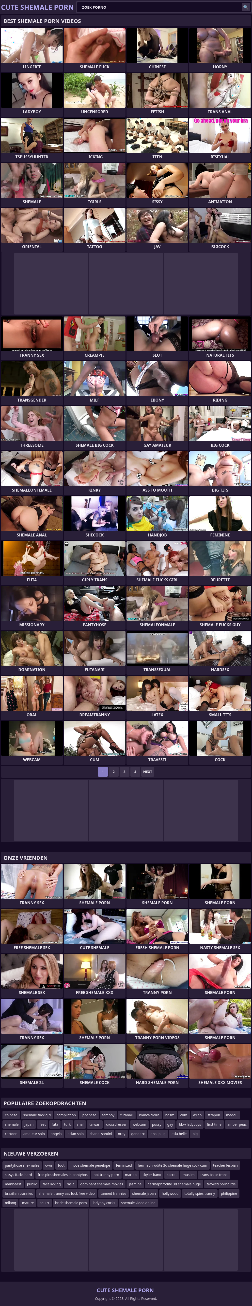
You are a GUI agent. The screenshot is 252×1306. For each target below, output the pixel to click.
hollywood (170, 1193)
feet (42, 1124)
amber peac (237, 1124)
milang (10, 1202)
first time (214, 1124)
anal (80, 1124)
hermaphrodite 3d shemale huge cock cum (172, 1165)
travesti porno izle (221, 1184)
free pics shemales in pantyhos (63, 1174)
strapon (214, 1115)
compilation (66, 1115)
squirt (44, 1202)
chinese (11, 1115)
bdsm (169, 1115)
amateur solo (34, 1133)
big (195, 1133)
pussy (156, 1124)
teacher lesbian (225, 1165)
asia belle (179, 1133)
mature (28, 1202)
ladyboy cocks (104, 1202)
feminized (124, 1165)
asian (197, 1115)
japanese (89, 1115)
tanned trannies (113, 1193)
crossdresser (116, 1124)
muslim (189, 1174)
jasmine (135, 1184)
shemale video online (138, 1202)
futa (55, 1124)
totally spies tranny (199, 1193)
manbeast (13, 1184)
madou (232, 1115)
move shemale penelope (90, 1165)
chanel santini (101, 1133)
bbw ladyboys (190, 1124)
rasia (71, 1184)
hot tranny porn (106, 1174)
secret (172, 1174)
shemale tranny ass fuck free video (67, 1193)
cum (183, 1115)
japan (29, 1124)
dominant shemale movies (101, 1184)
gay (170, 1124)
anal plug (158, 1133)
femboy (108, 1115)
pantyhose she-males (22, 1165)
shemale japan (144, 1193)
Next (147, 771)
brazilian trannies (19, 1193)
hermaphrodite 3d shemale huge (174, 1184)
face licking (52, 1184)
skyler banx (151, 1174)
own (48, 1165)
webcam (139, 1124)
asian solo (76, 1133)
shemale (12, 1124)
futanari (126, 1115)
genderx (138, 1133)
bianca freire (149, 1115)
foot (61, 1165)
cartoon (11, 1133)
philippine (229, 1193)
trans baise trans (214, 1174)
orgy (121, 1133)
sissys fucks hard (18, 1174)
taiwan (94, 1124)
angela (56, 1133)
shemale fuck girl (37, 1115)
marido (131, 1174)
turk (67, 1124)
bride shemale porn (71, 1202)
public (32, 1184)
